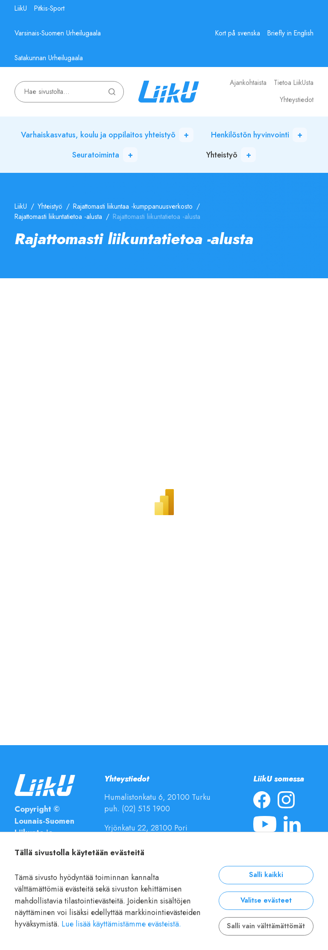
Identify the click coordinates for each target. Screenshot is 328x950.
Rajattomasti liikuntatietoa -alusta (58, 216)
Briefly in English (290, 33)
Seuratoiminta (95, 154)
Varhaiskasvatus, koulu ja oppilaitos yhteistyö (98, 134)
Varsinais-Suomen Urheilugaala (58, 33)
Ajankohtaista (248, 82)
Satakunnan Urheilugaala (49, 58)
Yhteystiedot (296, 100)
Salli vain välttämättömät (266, 926)
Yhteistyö (221, 154)
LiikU (21, 8)
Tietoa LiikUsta (293, 82)
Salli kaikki (266, 875)
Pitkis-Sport (49, 8)
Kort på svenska (237, 33)
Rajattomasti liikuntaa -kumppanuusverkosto (133, 206)
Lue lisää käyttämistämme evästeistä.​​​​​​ (121, 923)
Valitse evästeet (266, 900)
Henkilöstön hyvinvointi (250, 134)
